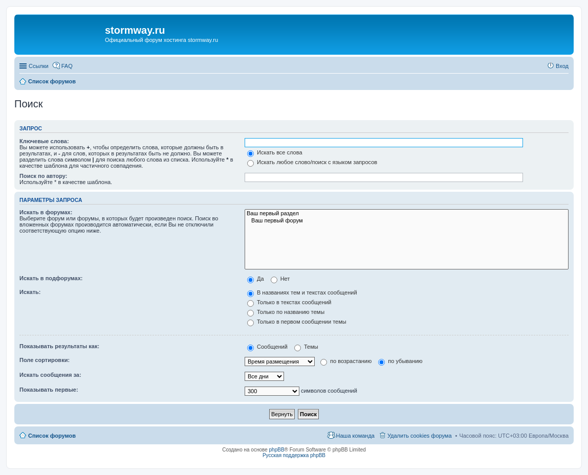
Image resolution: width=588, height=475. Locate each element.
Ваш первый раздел (407, 213)
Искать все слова (274, 152)
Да (255, 279)
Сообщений (267, 347)
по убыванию (400, 361)
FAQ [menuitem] (67, 66)
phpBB (277, 450)
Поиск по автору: (43, 176)
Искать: (29, 292)
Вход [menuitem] (562, 66)
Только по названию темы (285, 312)
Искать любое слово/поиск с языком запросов (312, 162)
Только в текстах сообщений (289, 302)
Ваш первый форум (407, 220)
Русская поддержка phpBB (294, 455)
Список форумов (52, 436)
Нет (280, 279)
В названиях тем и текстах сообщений (302, 292)
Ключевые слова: (44, 141)
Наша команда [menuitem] (355, 436)
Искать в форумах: (45, 212)
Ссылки (39, 66)
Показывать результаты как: (59, 346)
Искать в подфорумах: (51, 278)
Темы (306, 347)
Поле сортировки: (44, 360)
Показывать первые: (48, 390)
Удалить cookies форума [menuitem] (419, 436)
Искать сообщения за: (50, 375)
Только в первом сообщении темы (296, 322)
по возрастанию (346, 361)
